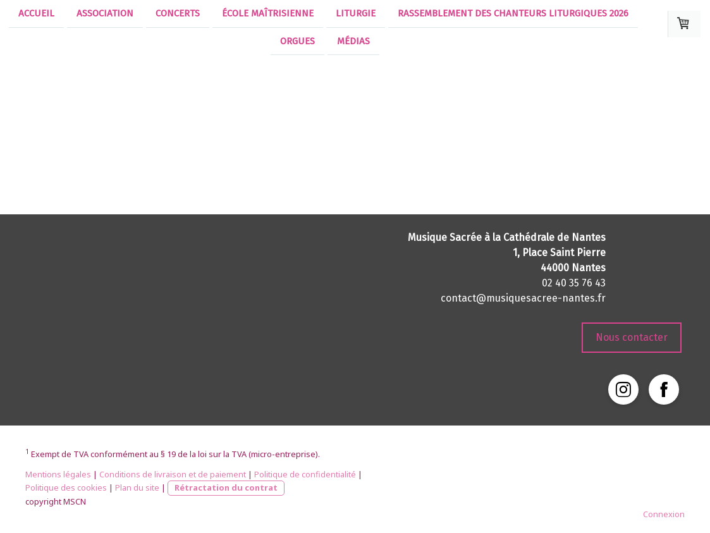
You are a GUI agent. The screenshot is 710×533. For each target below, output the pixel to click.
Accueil (36, 13)
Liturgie (356, 13)
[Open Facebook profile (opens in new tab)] (664, 389)
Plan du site (137, 487)
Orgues (297, 42)
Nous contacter (632, 337)
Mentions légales (58, 474)
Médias (353, 42)
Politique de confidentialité (305, 474)
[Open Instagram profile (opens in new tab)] (623, 389)
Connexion (664, 514)
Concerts (178, 13)
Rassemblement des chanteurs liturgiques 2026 (513, 13)
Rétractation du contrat (226, 487)
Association (105, 13)
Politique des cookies (66, 487)
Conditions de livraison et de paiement (172, 474)
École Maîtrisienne (268, 13)
